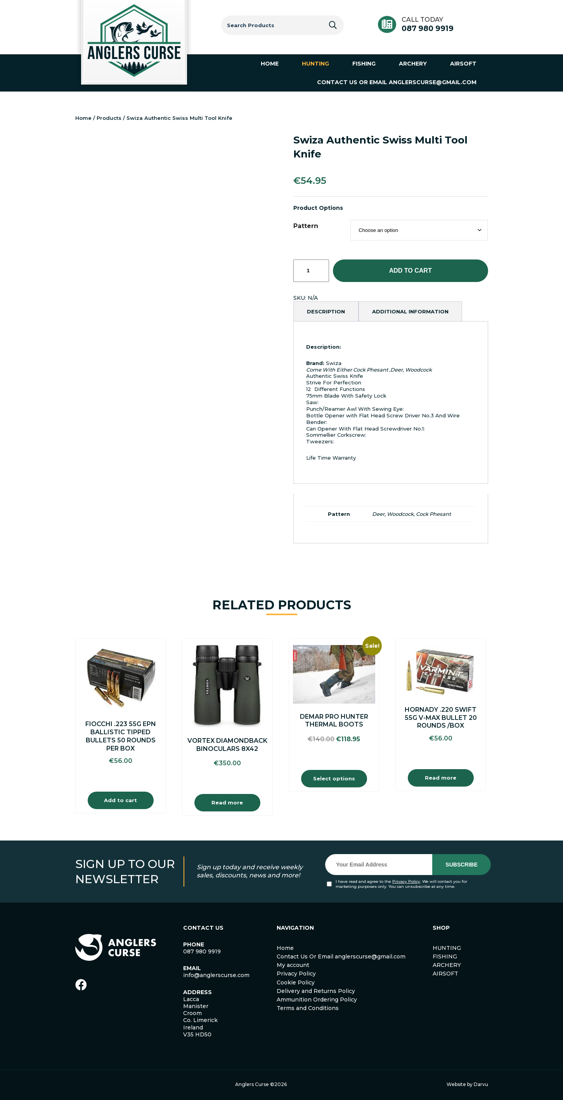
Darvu (481, 1084)
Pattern (305, 226)
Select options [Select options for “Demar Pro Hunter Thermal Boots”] (334, 778)
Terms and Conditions (308, 1008)
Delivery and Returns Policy (316, 991)
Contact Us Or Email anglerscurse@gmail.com (341, 956)
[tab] (326, 311)
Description (326, 311)
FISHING (445, 956)
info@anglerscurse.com (216, 975)
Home (83, 118)
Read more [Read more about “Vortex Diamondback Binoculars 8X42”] (227, 802)
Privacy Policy (406, 881)
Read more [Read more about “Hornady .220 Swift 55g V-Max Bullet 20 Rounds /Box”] (440, 778)
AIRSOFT (445, 973)
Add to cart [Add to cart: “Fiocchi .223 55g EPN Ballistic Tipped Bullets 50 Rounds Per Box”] (120, 800)
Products (109, 118)
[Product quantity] (311, 270)
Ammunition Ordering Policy (317, 999)
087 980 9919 (428, 28)
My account (293, 965)
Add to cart (410, 270)
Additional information (410, 311)
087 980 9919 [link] (202, 951)
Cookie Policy (296, 982)
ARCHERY (447, 965)
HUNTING (447, 947)
